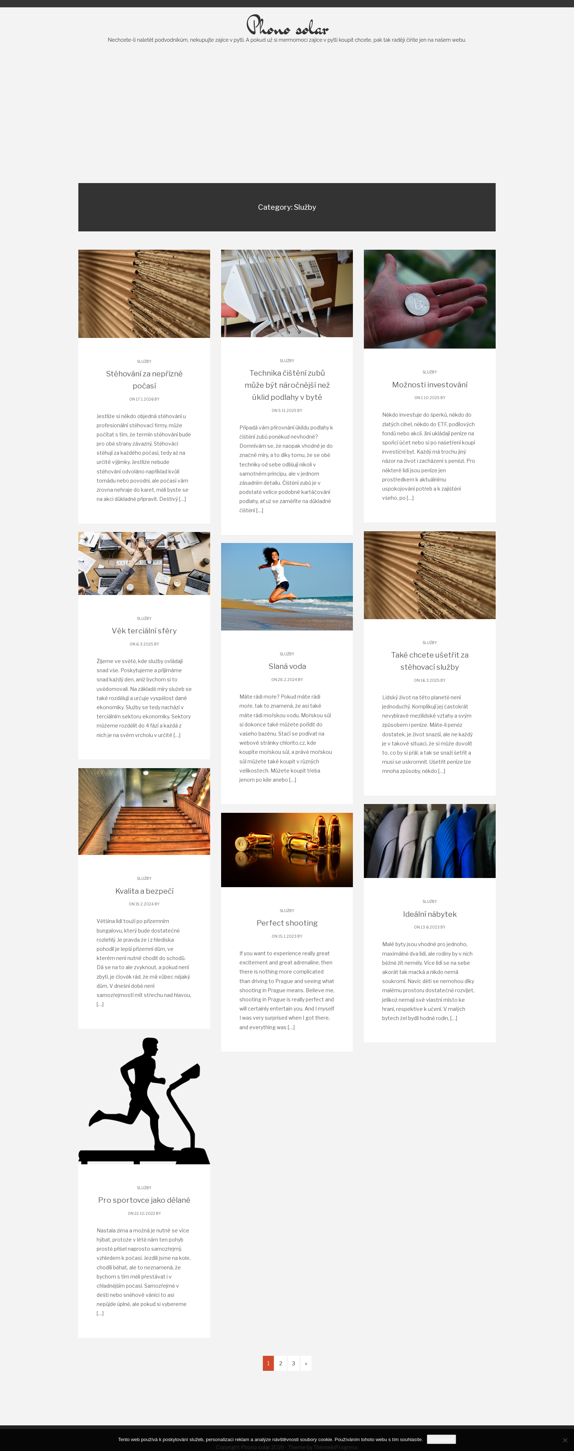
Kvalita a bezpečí (144, 909)
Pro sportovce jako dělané (144, 1218)
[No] (565, 1440)
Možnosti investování (430, 402)
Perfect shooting (287, 941)
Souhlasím (441, 1439)
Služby (144, 379)
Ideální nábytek (430, 932)
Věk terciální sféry (144, 648)
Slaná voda (287, 684)
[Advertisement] (287, 131)
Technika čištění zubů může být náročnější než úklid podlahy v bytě (287, 403)
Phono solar (287, 45)
